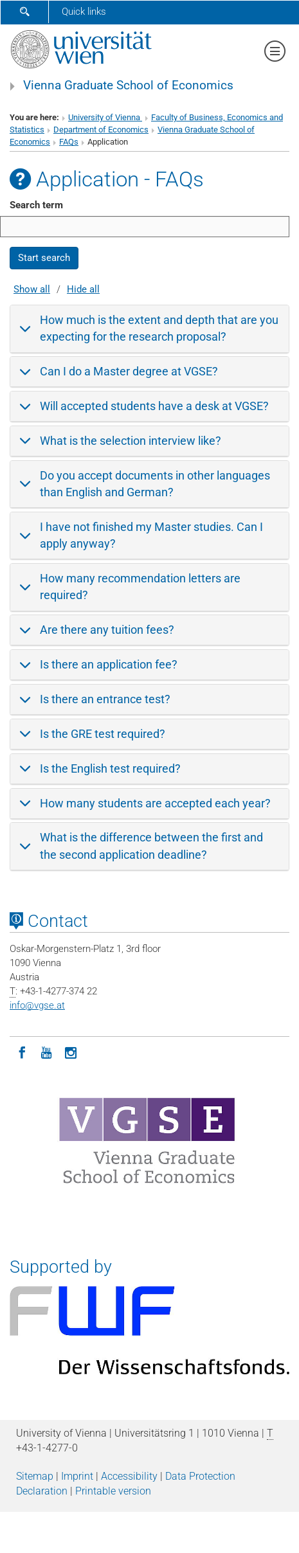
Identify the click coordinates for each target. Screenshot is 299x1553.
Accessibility (129, 1476)
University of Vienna (105, 117)
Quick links (84, 11)
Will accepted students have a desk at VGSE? (154, 406)
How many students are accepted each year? (155, 803)
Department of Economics (101, 129)
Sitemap (34, 1476)
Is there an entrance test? (105, 699)
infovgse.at (37, 1005)
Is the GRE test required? (102, 734)
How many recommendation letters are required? (140, 586)
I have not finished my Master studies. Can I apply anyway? (151, 535)
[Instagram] (71, 1051)
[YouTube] (46, 1051)
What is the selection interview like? (130, 440)
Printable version (113, 1491)
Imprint (77, 1476)
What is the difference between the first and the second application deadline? (151, 845)
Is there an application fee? (108, 664)
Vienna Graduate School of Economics (128, 85)
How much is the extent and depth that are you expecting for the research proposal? (159, 328)
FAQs (68, 142)
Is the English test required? (110, 768)
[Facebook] (22, 1051)
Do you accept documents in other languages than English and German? (155, 484)
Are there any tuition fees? (107, 629)
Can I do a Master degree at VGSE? (129, 371)
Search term (36, 205)
